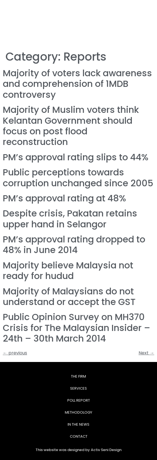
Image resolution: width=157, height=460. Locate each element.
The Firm (78, 376)
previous (15, 353)
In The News (78, 424)
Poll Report (78, 400)
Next (146, 353)
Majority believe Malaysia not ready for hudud (68, 270)
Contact (78, 436)
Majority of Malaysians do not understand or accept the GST (69, 296)
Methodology (78, 412)
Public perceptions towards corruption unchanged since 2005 (78, 177)
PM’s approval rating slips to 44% (75, 157)
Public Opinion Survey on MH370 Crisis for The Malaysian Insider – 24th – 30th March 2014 (76, 328)
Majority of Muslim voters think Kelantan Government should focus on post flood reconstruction (71, 125)
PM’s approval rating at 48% (64, 198)
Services (78, 388)
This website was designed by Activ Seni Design (78, 449)
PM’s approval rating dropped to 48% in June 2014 (74, 244)
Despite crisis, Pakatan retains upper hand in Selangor (70, 218)
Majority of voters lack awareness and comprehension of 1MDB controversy (77, 84)
